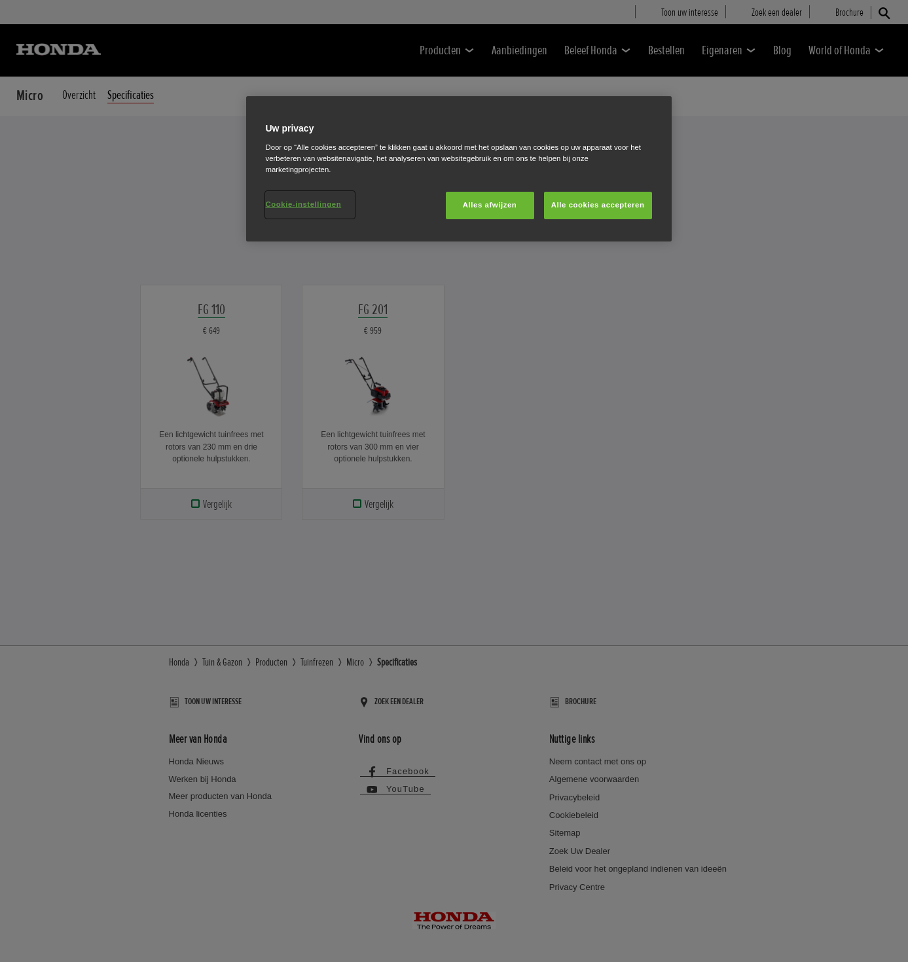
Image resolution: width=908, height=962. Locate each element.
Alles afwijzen (490, 205)
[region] (459, 168)
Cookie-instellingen (304, 204)
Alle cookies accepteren (598, 205)
